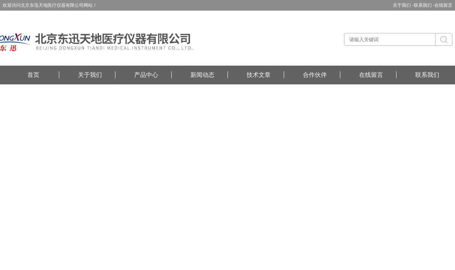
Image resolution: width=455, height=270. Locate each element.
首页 (33, 75)
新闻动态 (202, 75)
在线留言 (443, 5)
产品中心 (146, 75)
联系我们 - (424, 5)
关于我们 (90, 75)
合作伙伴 (315, 75)
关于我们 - (403, 5)
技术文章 (259, 75)
